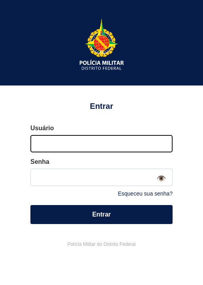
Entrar (101, 214)
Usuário (42, 128)
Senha (39, 161)
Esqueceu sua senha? (145, 193)
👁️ (161, 178)
